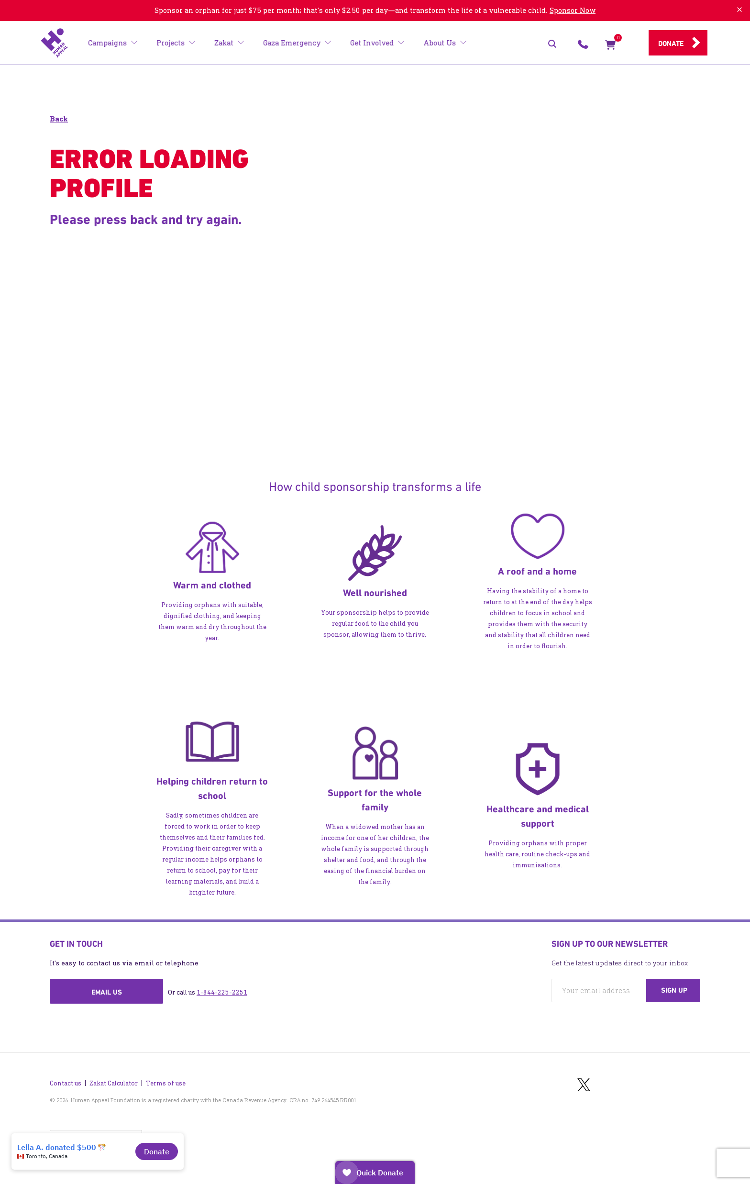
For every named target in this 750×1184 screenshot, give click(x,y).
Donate (671, 43)
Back (59, 118)
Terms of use (166, 1078)
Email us (106, 992)
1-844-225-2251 (222, 992)
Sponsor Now (573, 10)
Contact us (65, 1078)
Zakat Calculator (113, 1078)
